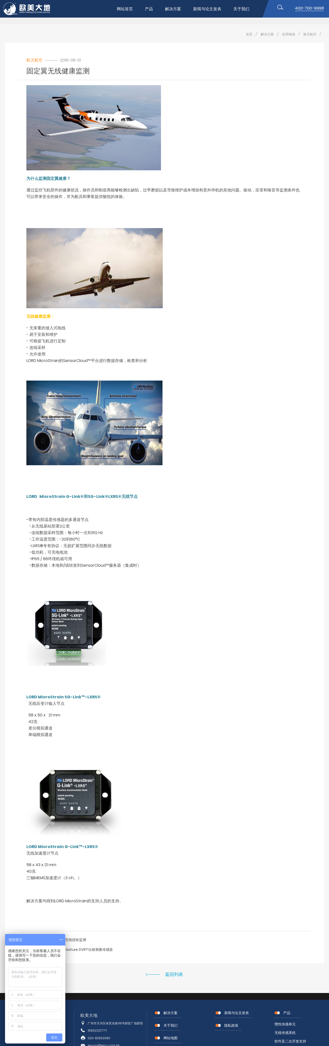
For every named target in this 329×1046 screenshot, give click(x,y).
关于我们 (241, 9)
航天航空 (309, 34)
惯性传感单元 (285, 1024)
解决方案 (173, 9)
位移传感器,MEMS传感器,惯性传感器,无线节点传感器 (31, 9)
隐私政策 (231, 1025)
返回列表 (174, 974)
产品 (149, 9)
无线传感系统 (285, 1032)
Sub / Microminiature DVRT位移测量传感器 (76, 949)
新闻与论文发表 (207, 9)
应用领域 (288, 34)
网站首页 (125, 9)
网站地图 (170, 1037)
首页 (249, 34)
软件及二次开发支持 (290, 1041)
